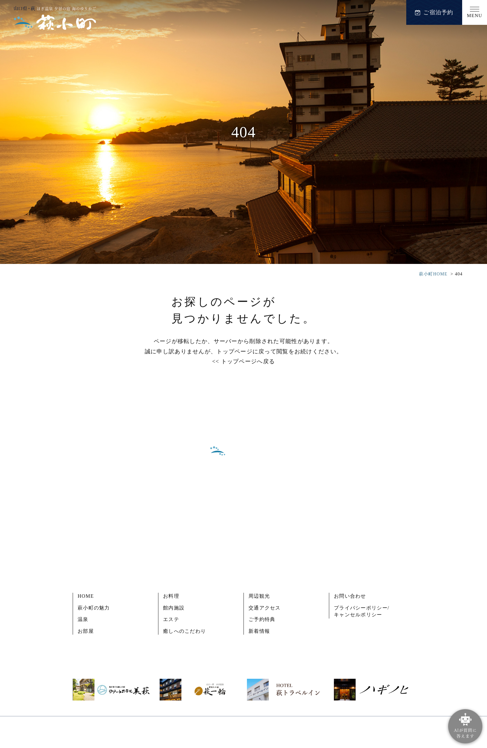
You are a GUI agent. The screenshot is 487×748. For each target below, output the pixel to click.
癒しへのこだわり (184, 631)
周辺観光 (259, 596)
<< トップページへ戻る (243, 361)
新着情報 (259, 631)
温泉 (83, 619)
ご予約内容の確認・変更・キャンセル (243, 548)
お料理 (171, 596)
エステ (171, 619)
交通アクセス (264, 607)
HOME (86, 596)
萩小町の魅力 (94, 607)
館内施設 (173, 607)
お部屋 (86, 631)
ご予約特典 (261, 619)
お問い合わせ (350, 596)
